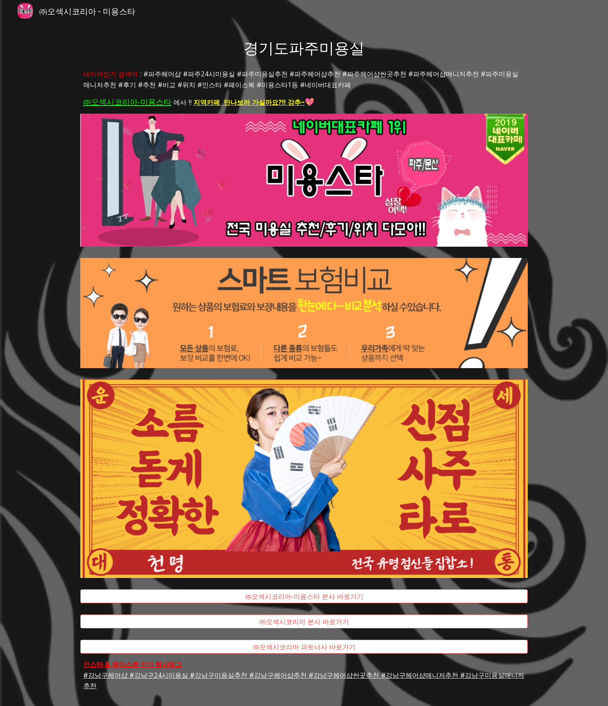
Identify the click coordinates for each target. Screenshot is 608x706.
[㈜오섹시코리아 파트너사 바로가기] (304, 646)
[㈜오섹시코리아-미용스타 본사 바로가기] (304, 596)
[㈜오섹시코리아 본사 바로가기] (304, 622)
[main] (304, 47)
